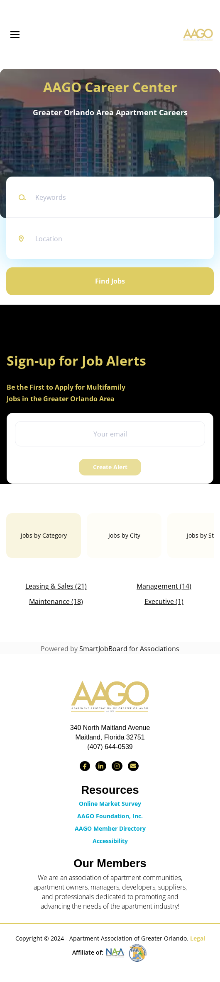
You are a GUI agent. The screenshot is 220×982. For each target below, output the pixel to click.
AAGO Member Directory (110, 828)
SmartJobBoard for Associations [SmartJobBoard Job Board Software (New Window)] (129, 648)
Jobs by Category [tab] (44, 535)
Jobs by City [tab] (124, 535)
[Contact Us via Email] (133, 766)
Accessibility (110, 841)
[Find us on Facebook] (85, 766)
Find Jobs (110, 281)
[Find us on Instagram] (117, 766)
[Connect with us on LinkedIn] (101, 766)
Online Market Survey (110, 803)
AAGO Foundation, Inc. (110, 816)
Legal (197, 938)
